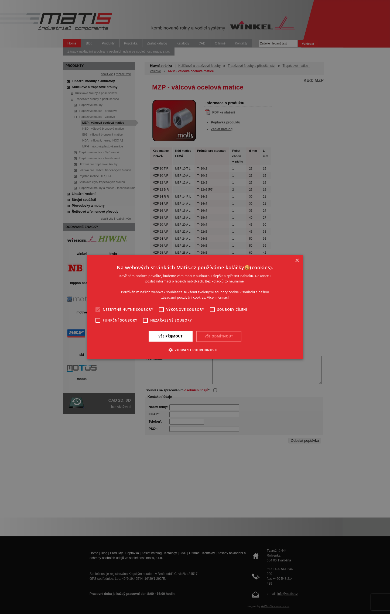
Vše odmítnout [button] (219, 336)
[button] (195, 349)
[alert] (195, 307)
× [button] (297, 261)
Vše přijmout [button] (171, 336)
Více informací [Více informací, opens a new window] (218, 297)
